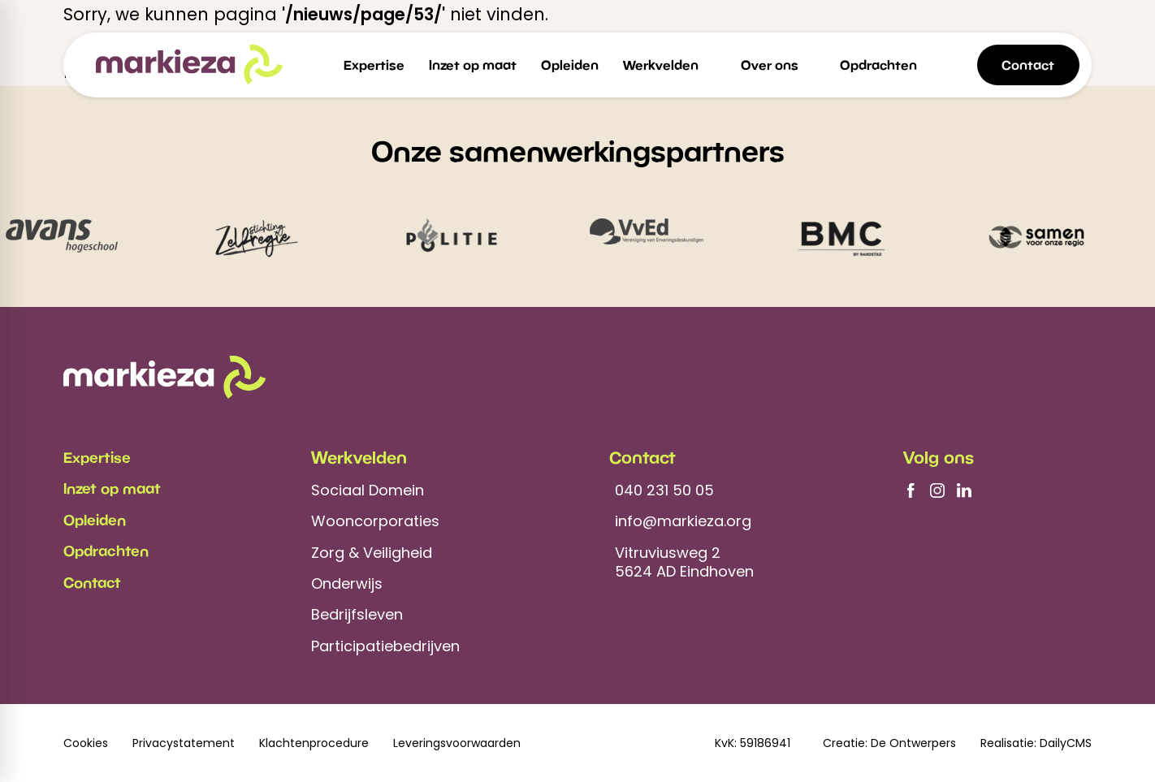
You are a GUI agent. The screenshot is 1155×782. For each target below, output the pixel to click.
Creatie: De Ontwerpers (889, 743)
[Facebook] (910, 490)
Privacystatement (183, 743)
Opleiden (94, 520)
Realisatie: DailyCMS (1036, 743)
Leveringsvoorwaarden (457, 743)
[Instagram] (937, 490)
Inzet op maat (112, 488)
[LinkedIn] (964, 490)
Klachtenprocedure (314, 743)
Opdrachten (106, 550)
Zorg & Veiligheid (371, 552)
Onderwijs (347, 583)
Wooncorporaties (375, 521)
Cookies (85, 743)
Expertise (97, 457)
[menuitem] (374, 65)
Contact (92, 582)
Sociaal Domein (367, 490)
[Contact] (1028, 65)
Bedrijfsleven (357, 614)
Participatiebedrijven (385, 646)
